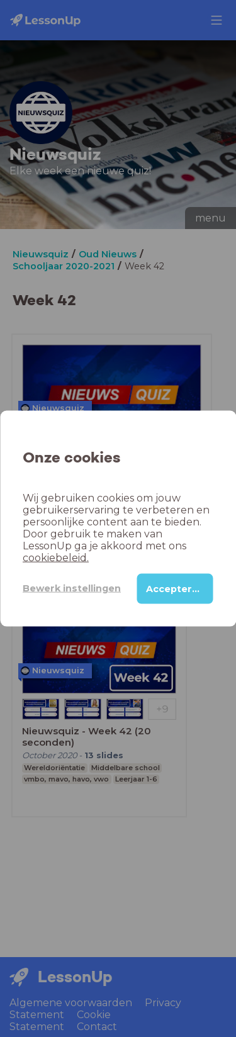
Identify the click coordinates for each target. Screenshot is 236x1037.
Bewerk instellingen (72, 588)
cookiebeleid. (56, 557)
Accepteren (175, 588)
